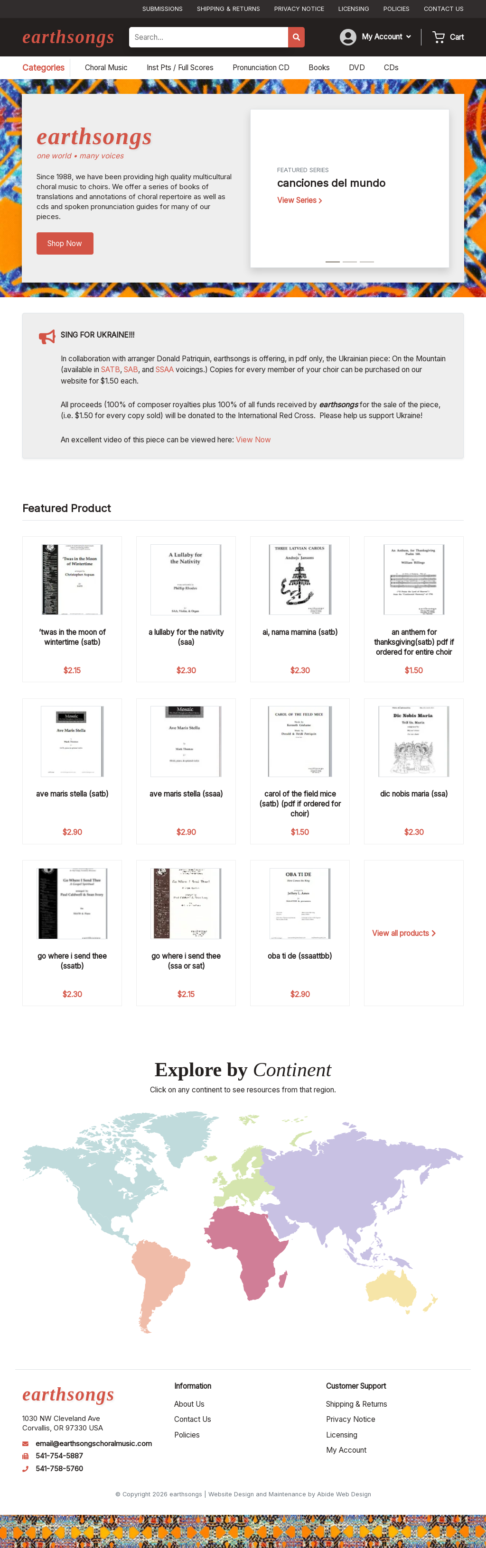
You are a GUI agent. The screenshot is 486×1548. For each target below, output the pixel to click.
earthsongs (68, 37)
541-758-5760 (59, 1469)
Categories (43, 68)
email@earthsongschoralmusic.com (94, 1443)
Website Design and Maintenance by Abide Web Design (289, 1494)
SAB (131, 369)
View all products (404, 933)
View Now (253, 439)
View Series (299, 200)
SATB (110, 369)
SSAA (165, 369)
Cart (457, 37)
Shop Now (64, 243)
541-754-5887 (59, 1456)
